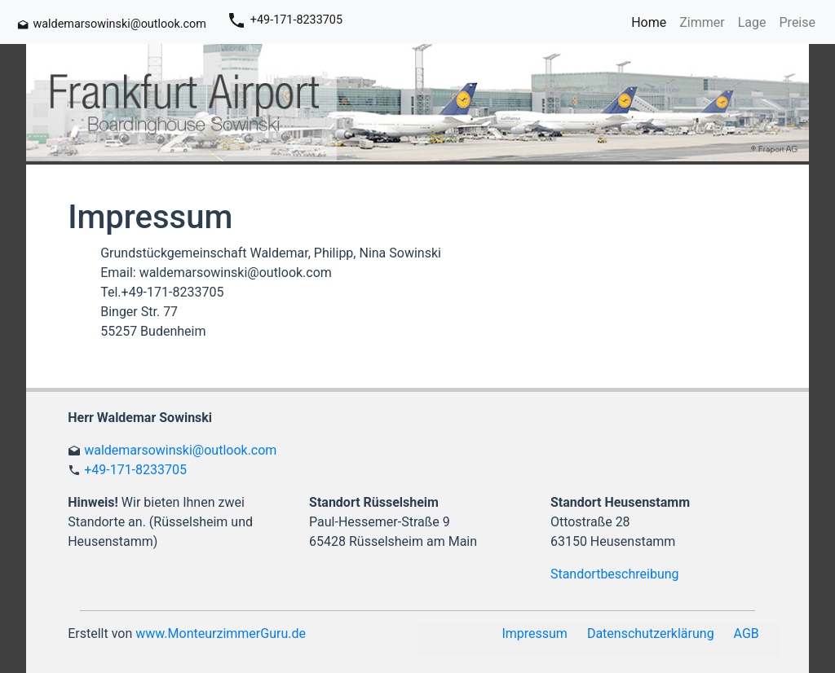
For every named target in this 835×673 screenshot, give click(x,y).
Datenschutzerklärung (650, 633)
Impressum (534, 633)
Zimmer (701, 22)
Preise (797, 22)
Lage (752, 22)
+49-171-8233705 (135, 469)
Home (648, 22)
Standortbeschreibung (614, 574)
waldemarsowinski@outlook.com (180, 450)
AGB (746, 633)
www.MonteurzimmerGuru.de (220, 633)
